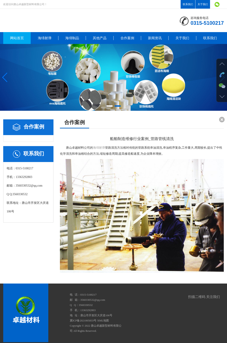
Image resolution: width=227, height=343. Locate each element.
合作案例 (127, 38)
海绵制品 (72, 38)
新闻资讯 (155, 38)
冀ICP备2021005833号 (83, 320)
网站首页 (17, 38)
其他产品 (100, 38)
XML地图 (103, 320)
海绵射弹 (45, 38)
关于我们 (203, 4)
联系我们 (188, 4)
